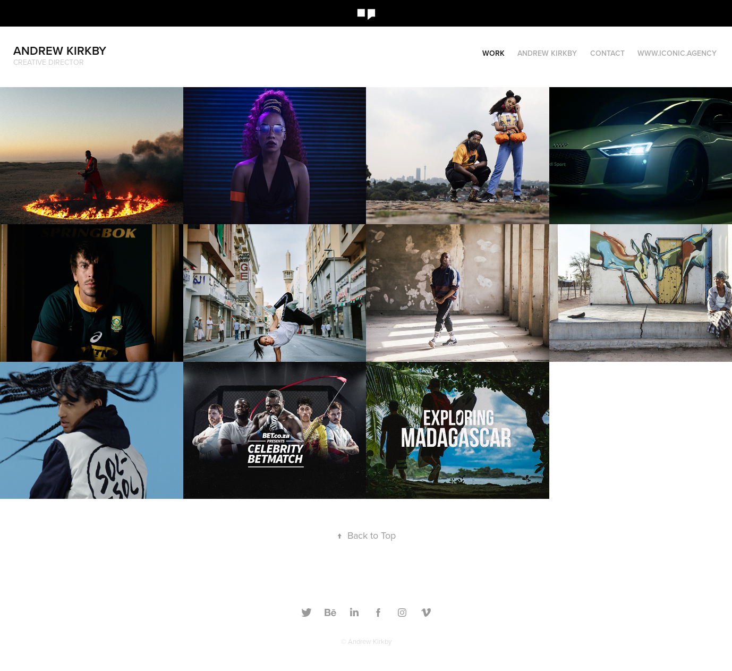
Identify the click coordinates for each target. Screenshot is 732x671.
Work (493, 53)
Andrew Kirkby (59, 50)
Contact (607, 53)
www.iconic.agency (677, 53)
